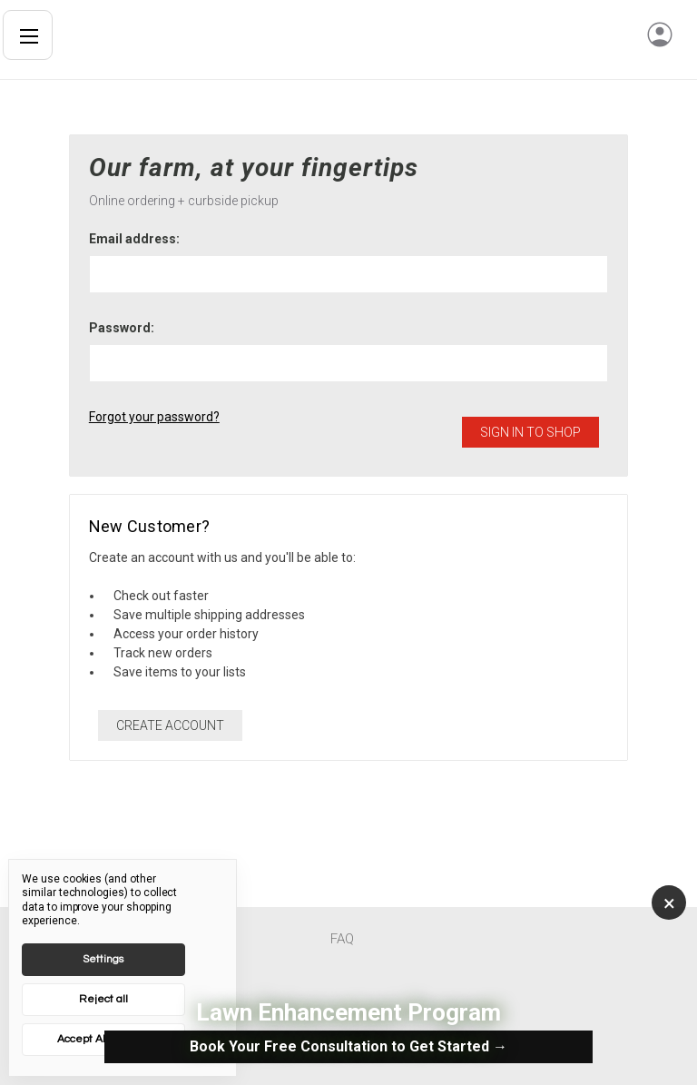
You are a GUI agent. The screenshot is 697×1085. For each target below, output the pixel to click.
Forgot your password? (154, 416)
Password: (121, 328)
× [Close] (669, 903)
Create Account (170, 725)
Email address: (134, 239)
